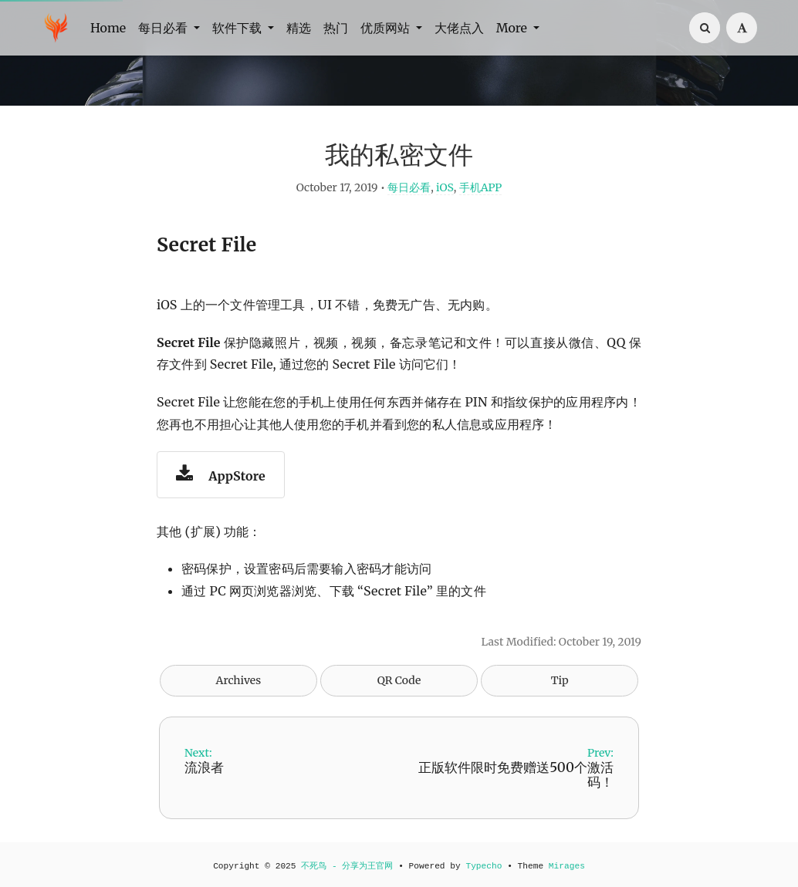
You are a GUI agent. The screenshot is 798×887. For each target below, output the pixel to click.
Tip (560, 680)
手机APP (480, 187)
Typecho (483, 866)
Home (108, 27)
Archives (239, 680)
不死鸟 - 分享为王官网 (347, 866)
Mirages (567, 866)
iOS (445, 187)
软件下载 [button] (238, 27)
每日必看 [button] (164, 27)
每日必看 (409, 187)
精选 (298, 27)
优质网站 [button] (386, 27)
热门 (335, 27)
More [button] (513, 27)
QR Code (399, 680)
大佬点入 (459, 27)
